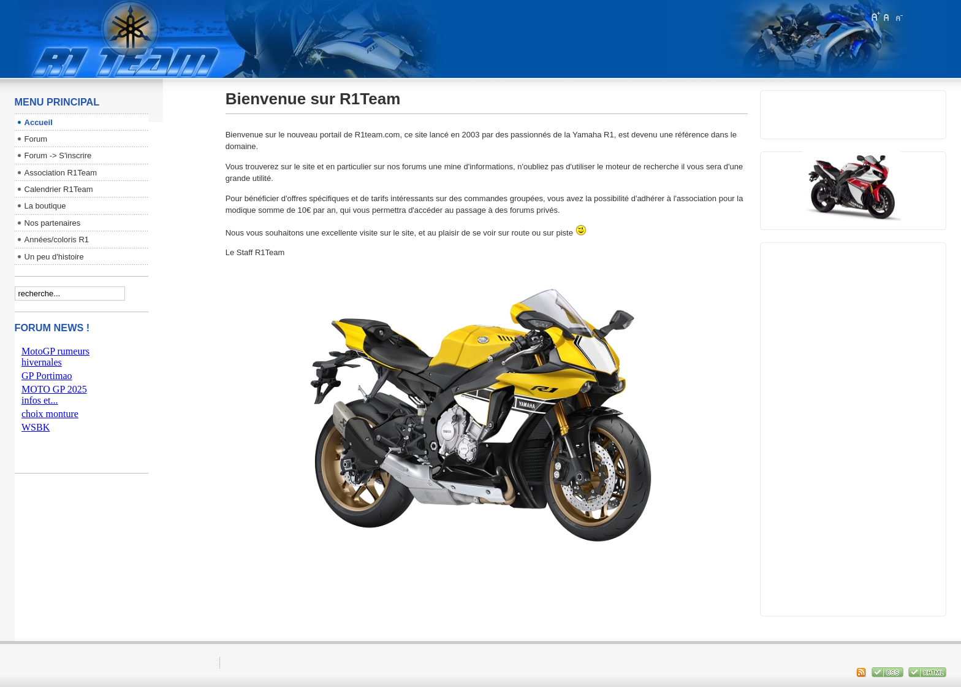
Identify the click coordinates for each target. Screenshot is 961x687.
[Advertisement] (852, 426)
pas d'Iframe (82, 400)
